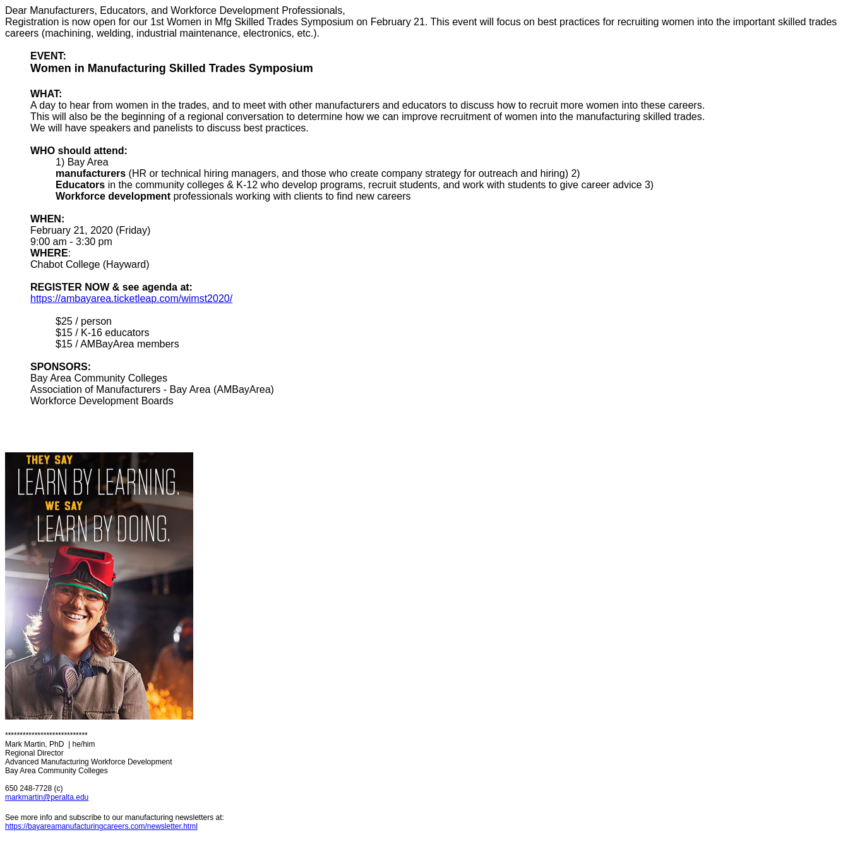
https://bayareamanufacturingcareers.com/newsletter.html (101, 826)
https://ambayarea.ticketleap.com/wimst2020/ (131, 298)
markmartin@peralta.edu (46, 797)
